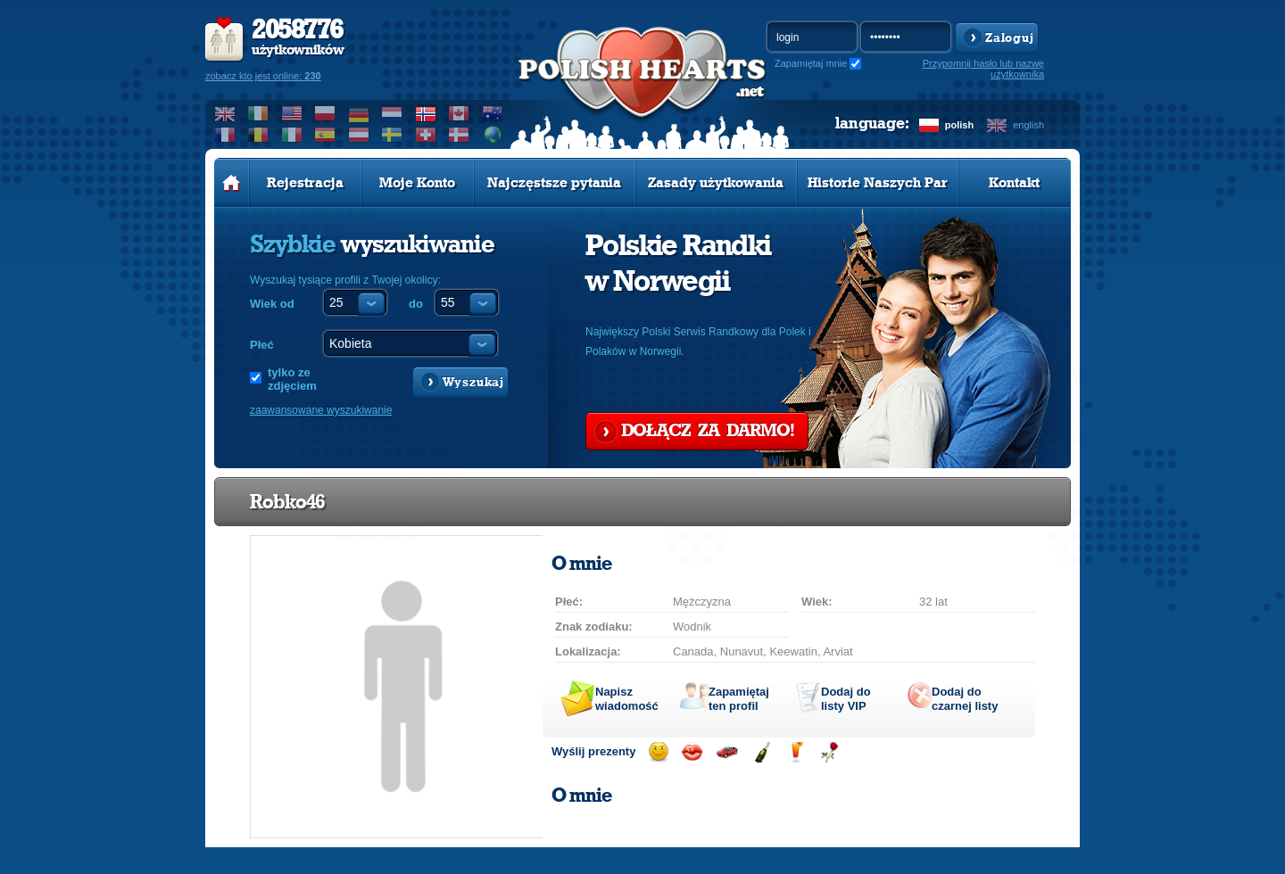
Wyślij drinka (795, 752)
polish (959, 125)
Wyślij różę (829, 752)
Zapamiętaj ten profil (739, 699)
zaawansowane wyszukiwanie (321, 410)
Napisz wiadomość (627, 699)
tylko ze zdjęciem (292, 379)
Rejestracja (305, 183)
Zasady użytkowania (715, 183)
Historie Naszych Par (878, 183)
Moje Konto (417, 183)
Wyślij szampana (761, 752)
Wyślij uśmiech (658, 752)
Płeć (262, 344)
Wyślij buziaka (692, 752)
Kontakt (1014, 183)
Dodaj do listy (846, 699)
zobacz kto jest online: (263, 75)
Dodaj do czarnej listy (965, 699)
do (416, 303)
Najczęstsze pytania (554, 183)
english (1028, 125)
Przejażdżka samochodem (727, 752)
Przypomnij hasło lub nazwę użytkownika (983, 68)
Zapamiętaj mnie (811, 63)
